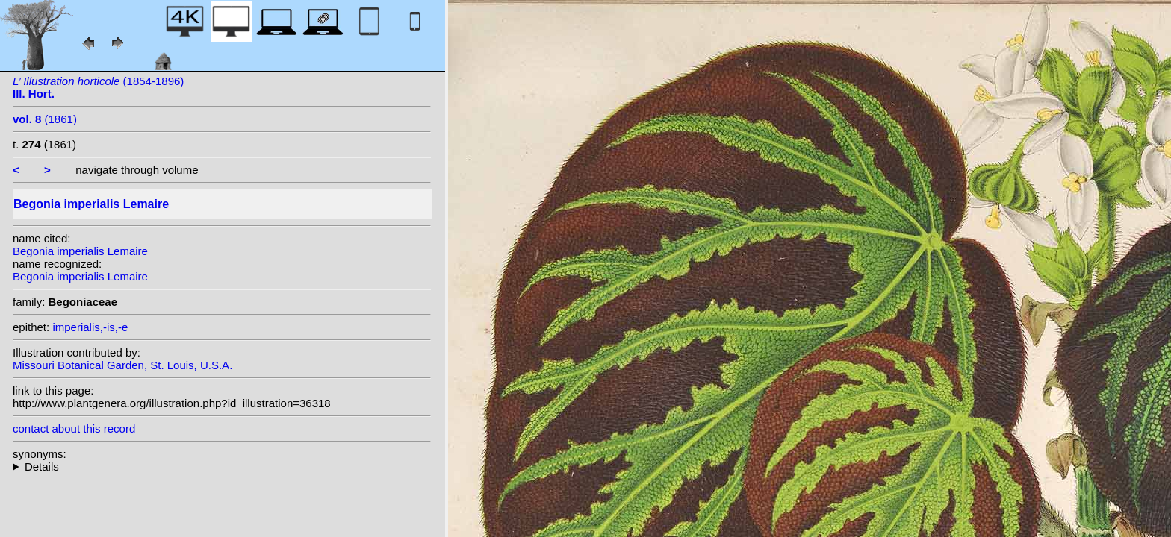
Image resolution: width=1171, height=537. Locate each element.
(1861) (45, 119)
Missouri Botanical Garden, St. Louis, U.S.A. (122, 365)
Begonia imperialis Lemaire (80, 251)
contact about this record (74, 428)
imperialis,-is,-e (90, 327)
